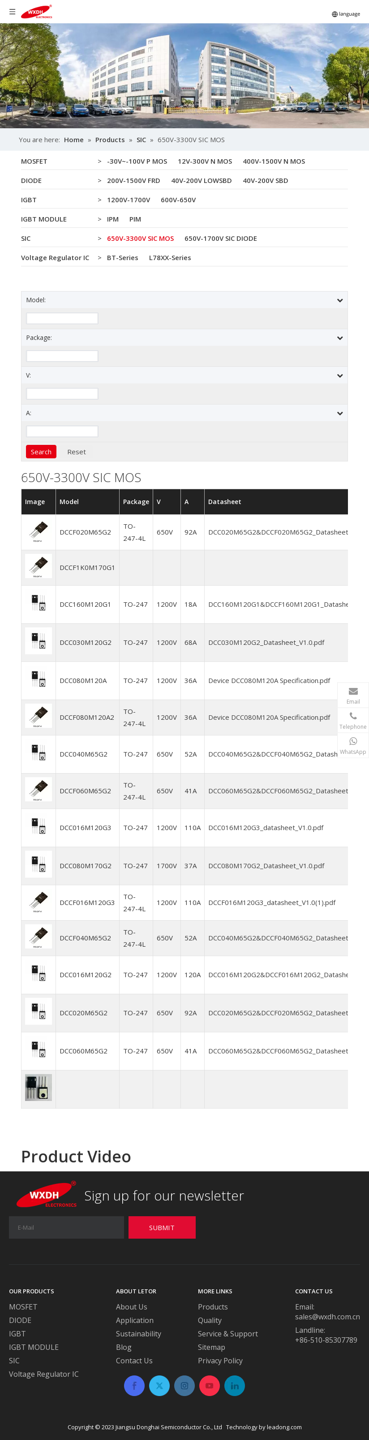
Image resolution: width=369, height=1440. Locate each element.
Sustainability (138, 1334)
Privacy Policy (220, 1361)
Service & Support (228, 1334)
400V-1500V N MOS (274, 161)
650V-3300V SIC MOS (140, 238)
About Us (131, 1307)
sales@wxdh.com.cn (327, 1317)
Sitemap (211, 1347)
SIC (25, 238)
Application (135, 1320)
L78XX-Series (170, 257)
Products (213, 1307)
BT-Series (122, 257)
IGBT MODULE (44, 218)
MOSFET (34, 161)
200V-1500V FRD (133, 180)
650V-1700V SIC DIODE (220, 238)
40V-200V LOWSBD (201, 180)
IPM (113, 218)
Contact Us (134, 1361)
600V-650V (178, 199)
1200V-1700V (128, 199)
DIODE (31, 180)
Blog (124, 1347)
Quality (210, 1320)
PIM (135, 218)
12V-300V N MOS (205, 161)
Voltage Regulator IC (55, 257)
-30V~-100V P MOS (137, 161)
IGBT (29, 199)
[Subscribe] (162, 1227)
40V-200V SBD (265, 180)
